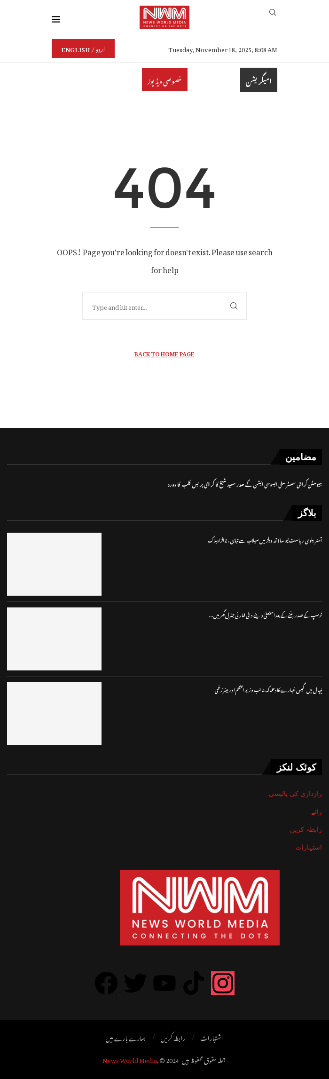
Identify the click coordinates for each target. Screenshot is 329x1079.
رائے (316, 811)
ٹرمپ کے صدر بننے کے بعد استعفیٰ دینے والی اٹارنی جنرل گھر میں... (265, 614)
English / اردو (83, 48)
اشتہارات (309, 847)
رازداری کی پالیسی (295, 793)
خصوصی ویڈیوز (165, 79)
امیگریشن (259, 80)
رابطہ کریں (306, 829)
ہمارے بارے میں (126, 1037)
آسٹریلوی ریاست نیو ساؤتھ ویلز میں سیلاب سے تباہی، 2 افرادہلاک (265, 539)
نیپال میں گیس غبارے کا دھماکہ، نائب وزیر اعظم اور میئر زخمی (268, 689)
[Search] (272, 17)
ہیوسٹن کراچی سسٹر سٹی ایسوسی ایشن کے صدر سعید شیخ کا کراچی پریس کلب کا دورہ (245, 483)
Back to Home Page (164, 352)
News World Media (129, 1059)
